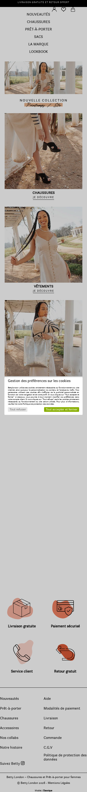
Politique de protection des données (38, 404)
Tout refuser (18, 409)
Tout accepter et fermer (61, 409)
